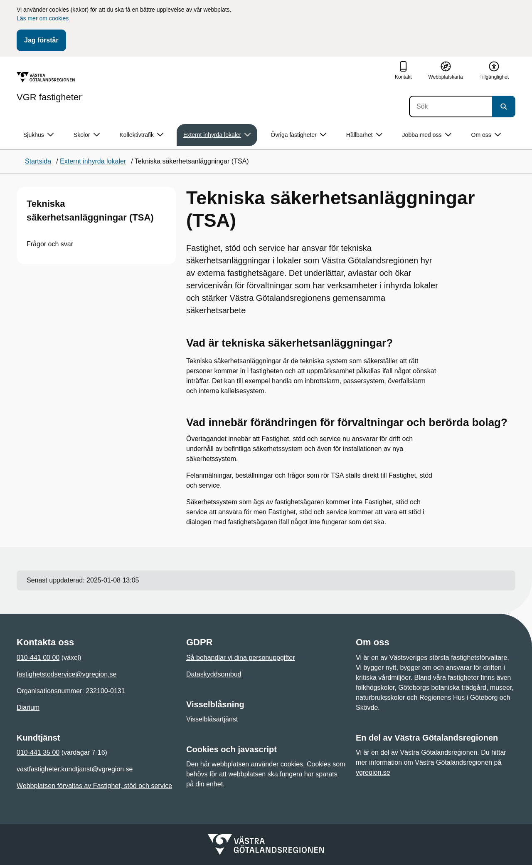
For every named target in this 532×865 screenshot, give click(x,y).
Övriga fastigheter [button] (298, 135)
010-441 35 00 (38, 752)
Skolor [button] (87, 135)
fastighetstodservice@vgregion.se (66, 674)
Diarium (28, 707)
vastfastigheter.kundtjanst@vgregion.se (75, 769)
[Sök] (450, 106)
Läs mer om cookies (43, 18)
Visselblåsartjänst (212, 719)
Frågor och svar (50, 244)
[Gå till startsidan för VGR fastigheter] (49, 87)
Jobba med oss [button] (426, 135)
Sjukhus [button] (38, 135)
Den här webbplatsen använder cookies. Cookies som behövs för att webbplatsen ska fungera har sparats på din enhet (265, 774)
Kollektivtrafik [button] (141, 135)
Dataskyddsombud (213, 674)
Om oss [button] (486, 135)
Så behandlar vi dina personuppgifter (240, 657)
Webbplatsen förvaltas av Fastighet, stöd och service (94, 785)
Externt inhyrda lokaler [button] (217, 135)
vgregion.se (373, 772)
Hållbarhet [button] (364, 135)
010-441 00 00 (38, 657)
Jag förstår (41, 40)
